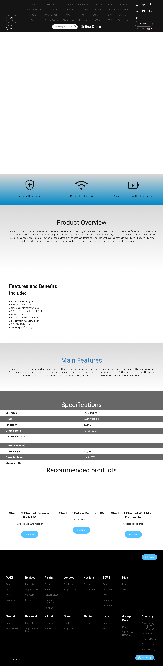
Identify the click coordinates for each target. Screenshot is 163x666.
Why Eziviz (108, 589)
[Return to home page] (12, 8)
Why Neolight (90, 589)
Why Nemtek (12, 628)
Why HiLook (50, 628)
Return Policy (148, 644)
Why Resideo (31, 589)
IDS (32, 20)
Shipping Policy (149, 639)
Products (10, 584)
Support (145, 628)
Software (139, 29)
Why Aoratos (70, 589)
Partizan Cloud (51, 595)
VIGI (68, 15)
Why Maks (11, 589)
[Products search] (65, 26)
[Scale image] (122, 306)
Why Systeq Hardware (128, 633)
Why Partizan (51, 589)
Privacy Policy (148, 649)
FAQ (8, 595)
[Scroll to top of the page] (151, 626)
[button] (12, 19)
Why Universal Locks (32, 629)
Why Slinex (69, 628)
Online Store (90, 26)
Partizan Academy (49, 601)
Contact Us (147, 633)
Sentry (110, 15)
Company (10, 600)
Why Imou (107, 628)
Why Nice (126, 589)
